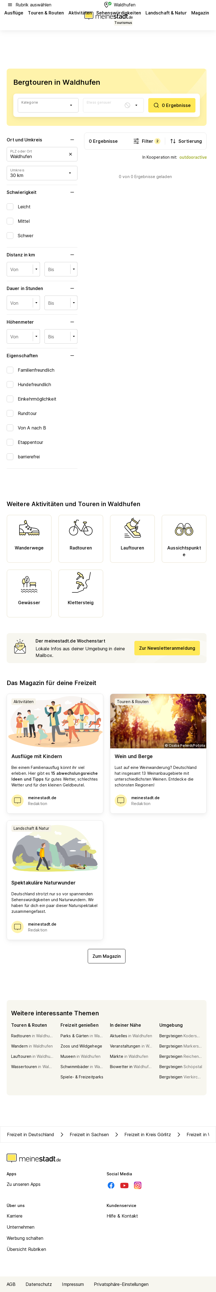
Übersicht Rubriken (26, 1249)
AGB (11, 1284)
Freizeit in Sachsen (84, 1134)
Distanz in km (42, 254)
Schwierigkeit (42, 192)
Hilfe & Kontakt (122, 1216)
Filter (146, 141)
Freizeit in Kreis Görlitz (142, 1134)
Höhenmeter (42, 322)
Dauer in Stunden (42, 288)
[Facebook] (111, 1185)
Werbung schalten (25, 1238)
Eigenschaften (42, 355)
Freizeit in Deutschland (30, 1134)
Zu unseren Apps (24, 1184)
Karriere (14, 1216)
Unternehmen (20, 1227)
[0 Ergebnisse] (171, 105)
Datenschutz (39, 1284)
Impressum (73, 1284)
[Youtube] (124, 1185)
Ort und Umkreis (42, 139)
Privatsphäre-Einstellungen (121, 1284)
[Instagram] (137, 1185)
